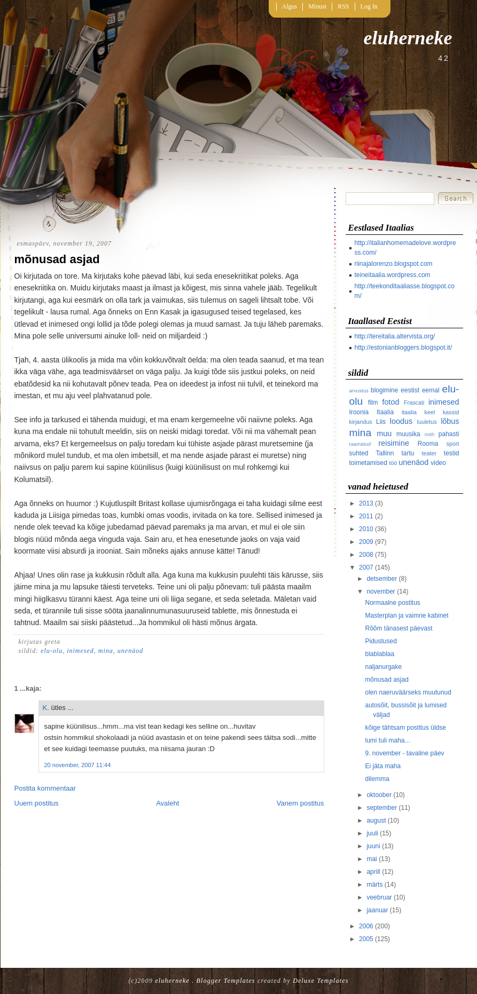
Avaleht (167, 803)
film (373, 402)
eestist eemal (420, 390)
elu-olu (51, 650)
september (381, 807)
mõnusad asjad (57, 259)
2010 (366, 529)
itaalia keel (418, 412)
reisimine (393, 443)
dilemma (377, 779)
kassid (451, 412)
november (380, 591)
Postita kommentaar (45, 788)
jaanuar (377, 910)
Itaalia (385, 412)
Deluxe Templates (320, 980)
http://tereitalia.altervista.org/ (395, 336)
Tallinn (385, 453)
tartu (408, 453)
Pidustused (380, 641)
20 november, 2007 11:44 (77, 765)
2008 (366, 554)
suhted (359, 453)
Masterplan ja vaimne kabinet (406, 615)
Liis (381, 421)
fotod (390, 402)
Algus (290, 6)
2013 (366, 503)
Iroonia (359, 412)
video (438, 463)
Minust (317, 6)
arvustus (359, 390)
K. (46, 708)
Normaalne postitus (392, 602)
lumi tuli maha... (387, 740)
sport (452, 443)
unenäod (130, 650)
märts (374, 884)
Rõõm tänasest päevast (398, 628)
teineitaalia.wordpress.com (393, 275)
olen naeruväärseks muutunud (408, 692)
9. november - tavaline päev (404, 753)
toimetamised (368, 463)
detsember (381, 578)
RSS (343, 6)
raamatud (360, 444)
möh (430, 434)
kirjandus (360, 422)
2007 (366, 567)
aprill (373, 871)
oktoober (379, 795)
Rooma (428, 443)
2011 (366, 516)
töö (393, 463)
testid (451, 453)
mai (371, 859)
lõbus (450, 421)
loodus (401, 421)
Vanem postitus (300, 803)
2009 (366, 542)
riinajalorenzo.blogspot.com (394, 263)
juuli (372, 833)
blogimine (384, 390)
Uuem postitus (36, 803)
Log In (369, 6)
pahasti (449, 434)
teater (429, 453)
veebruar (379, 897)
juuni (373, 846)
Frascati (414, 402)
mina (105, 650)
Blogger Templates (226, 980)
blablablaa (379, 654)
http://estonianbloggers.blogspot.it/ (403, 347)
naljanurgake (383, 666)
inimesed (80, 650)
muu (384, 433)
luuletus (427, 422)
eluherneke (408, 38)
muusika (408, 434)
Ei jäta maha (383, 766)
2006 (366, 926)
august (376, 820)
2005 (366, 939)
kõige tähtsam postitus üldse (405, 727)
